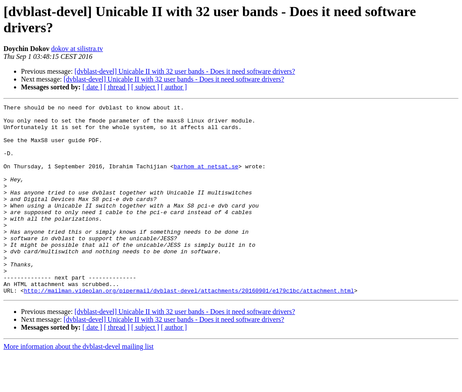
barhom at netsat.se (206, 179)
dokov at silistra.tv (77, 48)
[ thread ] (117, 87)
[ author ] (174, 87)
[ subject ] (145, 87)
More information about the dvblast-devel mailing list (78, 384)
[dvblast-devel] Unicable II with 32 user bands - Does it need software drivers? (185, 71)
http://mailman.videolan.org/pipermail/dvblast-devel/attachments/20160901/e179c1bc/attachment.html (189, 328)
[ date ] (92, 87)
